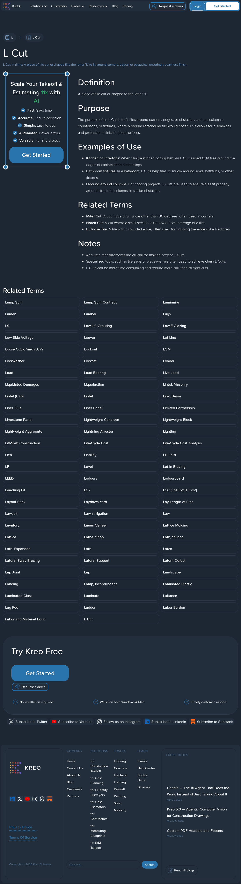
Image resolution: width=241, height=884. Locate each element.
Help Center (146, 768)
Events (142, 761)
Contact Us (75, 768)
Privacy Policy (20, 827)
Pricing (128, 6)
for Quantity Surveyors (99, 792)
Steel (117, 803)
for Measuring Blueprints (98, 830)
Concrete (120, 768)
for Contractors (98, 816)
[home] (12, 6)
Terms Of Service (23, 837)
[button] (38, 6)
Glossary (144, 787)
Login (197, 6)
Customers (59, 6)
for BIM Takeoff (95, 845)
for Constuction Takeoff (99, 766)
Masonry (120, 810)
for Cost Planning (96, 780)
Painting (120, 796)
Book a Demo (143, 777)
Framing (120, 782)
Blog (115, 6)
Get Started (222, 6)
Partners (73, 796)
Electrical (120, 775)
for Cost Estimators (97, 804)
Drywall (119, 789)
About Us (73, 775)
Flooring (120, 761)
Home (71, 761)
